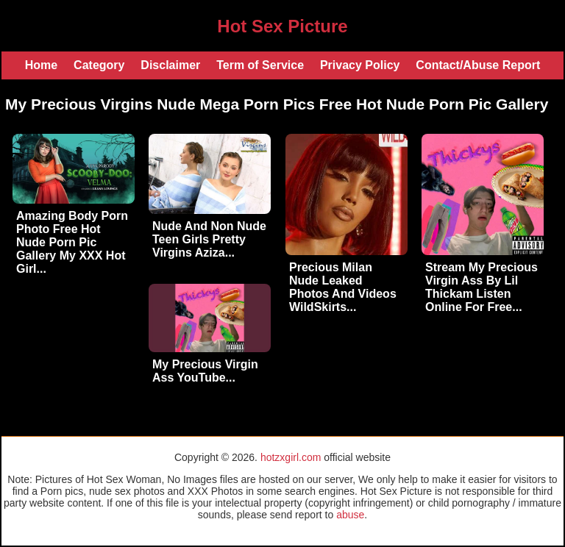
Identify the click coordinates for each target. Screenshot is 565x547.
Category (99, 65)
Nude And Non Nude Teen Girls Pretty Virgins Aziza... (209, 239)
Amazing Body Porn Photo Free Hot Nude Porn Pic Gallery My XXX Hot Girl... (72, 242)
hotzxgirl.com (290, 457)
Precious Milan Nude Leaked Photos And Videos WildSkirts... (343, 287)
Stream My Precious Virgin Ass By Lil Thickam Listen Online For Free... (481, 287)
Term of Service (260, 65)
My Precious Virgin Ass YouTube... (205, 371)
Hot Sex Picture (282, 26)
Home (41, 65)
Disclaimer (170, 65)
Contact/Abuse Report (478, 65)
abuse (350, 515)
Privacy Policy (360, 65)
